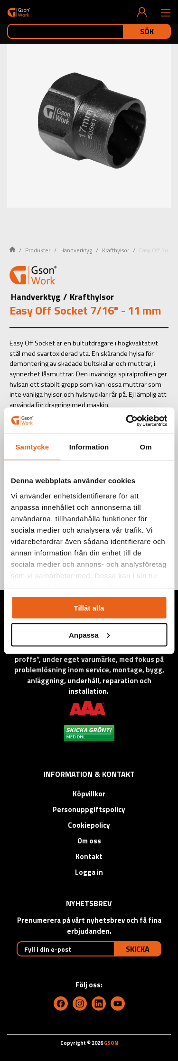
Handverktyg (76, 250)
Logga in (89, 872)
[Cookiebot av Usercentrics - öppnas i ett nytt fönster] (126, 420)
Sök (147, 31)
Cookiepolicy (89, 825)
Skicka (138, 949)
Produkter (37, 250)
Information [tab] (89, 447)
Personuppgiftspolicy (89, 809)
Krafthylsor (115, 250)
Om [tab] (146, 447)
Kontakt (89, 856)
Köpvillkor (89, 793)
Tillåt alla (89, 608)
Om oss (89, 840)
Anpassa (89, 635)
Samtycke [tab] (32, 447)
